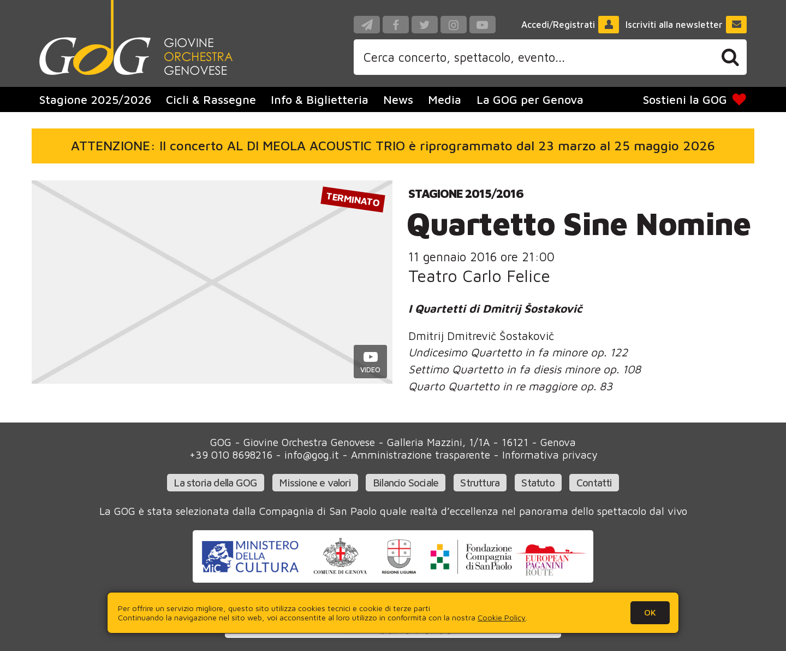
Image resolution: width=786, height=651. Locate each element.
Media (444, 99)
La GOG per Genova (530, 99)
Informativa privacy (549, 454)
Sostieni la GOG (695, 99)
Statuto (537, 482)
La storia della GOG (215, 482)
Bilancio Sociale (405, 482)
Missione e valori (314, 482)
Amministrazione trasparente (420, 454)
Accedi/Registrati (570, 24)
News (398, 99)
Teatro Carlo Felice (479, 275)
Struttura (479, 482)
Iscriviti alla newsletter (686, 24)
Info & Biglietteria (319, 99)
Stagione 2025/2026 (95, 99)
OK (650, 612)
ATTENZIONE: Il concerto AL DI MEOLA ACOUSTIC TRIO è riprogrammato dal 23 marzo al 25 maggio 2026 (393, 145)
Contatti (594, 482)
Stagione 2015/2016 (465, 193)
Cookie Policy (502, 617)
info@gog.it (311, 454)
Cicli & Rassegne (211, 99)
